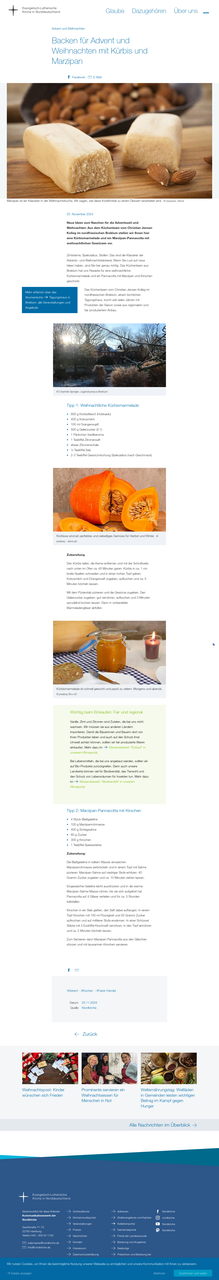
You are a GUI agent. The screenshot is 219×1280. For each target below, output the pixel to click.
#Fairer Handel (106, 990)
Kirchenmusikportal (83, 1217)
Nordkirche (168, 1211)
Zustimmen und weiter (193, 1273)
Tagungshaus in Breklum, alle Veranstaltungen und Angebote (47, 302)
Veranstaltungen (82, 1223)
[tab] (213, 627)
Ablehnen (159, 1273)
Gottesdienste (80, 1211)
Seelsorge (123, 1248)
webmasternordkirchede (43, 1242)
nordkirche (168, 1217)
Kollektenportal (126, 1223)
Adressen (122, 1211)
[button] (206, 10)
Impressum (79, 1248)
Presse (76, 1229)
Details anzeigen (21, 1273)
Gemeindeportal (126, 1229)
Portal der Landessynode (132, 1235)
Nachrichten (79, 1235)
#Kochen (87, 990)
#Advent (73, 990)
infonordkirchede (39, 1247)
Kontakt (77, 1242)
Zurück (90, 1034)
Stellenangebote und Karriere (134, 1217)
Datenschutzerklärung (85, 1254)
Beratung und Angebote (131, 1242)
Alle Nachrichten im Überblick (159, 1125)
